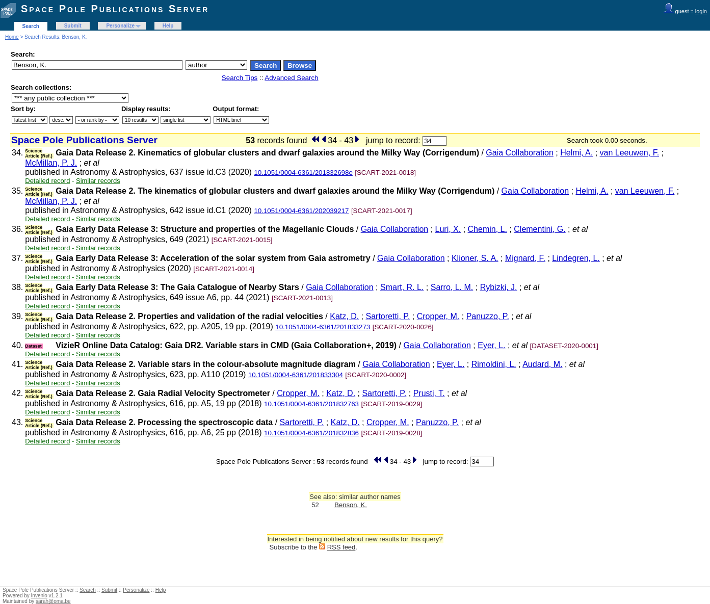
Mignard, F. (525, 258)
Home (12, 37)
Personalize (120, 26)
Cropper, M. (438, 316)
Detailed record (47, 181)
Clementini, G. (539, 229)
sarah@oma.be (53, 601)
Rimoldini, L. (493, 364)
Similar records (98, 181)
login (701, 11)
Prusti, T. (429, 393)
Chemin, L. (487, 229)
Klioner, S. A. (475, 258)
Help (168, 26)
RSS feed (341, 547)
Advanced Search (291, 78)
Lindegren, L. (575, 258)
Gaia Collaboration (520, 152)
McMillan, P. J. (51, 163)
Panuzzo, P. (487, 316)
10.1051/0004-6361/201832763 (311, 404)
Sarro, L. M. (452, 287)
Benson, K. (350, 505)
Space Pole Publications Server (115, 8)
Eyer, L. (491, 345)
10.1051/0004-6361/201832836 (311, 433)
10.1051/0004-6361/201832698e (303, 172)
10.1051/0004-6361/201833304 (295, 375)
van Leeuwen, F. (630, 152)
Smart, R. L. (402, 287)
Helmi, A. (576, 152)
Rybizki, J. (498, 287)
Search (30, 26)
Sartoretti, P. (387, 316)
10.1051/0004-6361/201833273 (322, 327)
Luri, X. (448, 229)
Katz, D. (344, 316)
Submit (73, 26)
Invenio (39, 595)
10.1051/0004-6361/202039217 (301, 211)
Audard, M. (542, 364)
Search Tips (239, 78)
